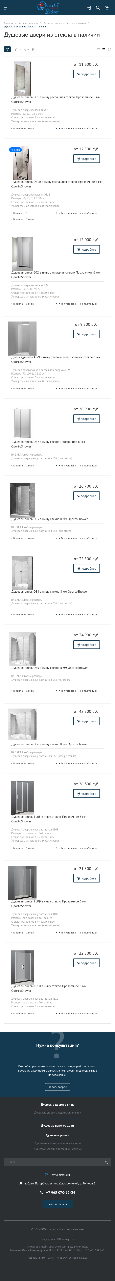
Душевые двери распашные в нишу (57, 1118)
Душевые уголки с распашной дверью (57, 1149)
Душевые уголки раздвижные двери (57, 1143)
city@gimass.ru (61, 1175)
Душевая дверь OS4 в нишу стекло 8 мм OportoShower (49, 591)
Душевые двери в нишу (57, 1104)
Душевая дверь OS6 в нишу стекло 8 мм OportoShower (49, 744)
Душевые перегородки (57, 1125)
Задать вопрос (58, 1087)
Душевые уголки (57, 1135)
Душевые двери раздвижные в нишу (57, 1112)
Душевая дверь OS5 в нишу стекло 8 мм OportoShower (49, 668)
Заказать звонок (57, 1204)
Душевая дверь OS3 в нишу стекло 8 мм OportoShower (49, 519)
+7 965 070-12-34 (60, 1192)
